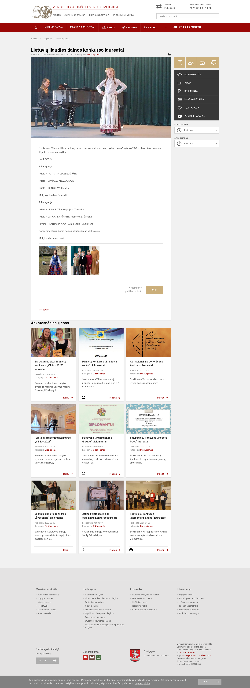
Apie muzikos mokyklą (48, 595)
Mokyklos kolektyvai (82, 27)
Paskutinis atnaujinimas (201, 7)
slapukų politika (142, 683)
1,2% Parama (188, 108)
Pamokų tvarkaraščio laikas (191, 598)
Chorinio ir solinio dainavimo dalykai (101, 598)
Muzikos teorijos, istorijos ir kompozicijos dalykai (104, 626)
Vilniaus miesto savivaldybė (156, 655)
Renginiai (129, 27)
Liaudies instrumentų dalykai (98, 609)
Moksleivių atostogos (189, 613)
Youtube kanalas (191, 116)
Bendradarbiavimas (47, 609)
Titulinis (34, 38)
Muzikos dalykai (53, 27)
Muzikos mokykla (99, 15)
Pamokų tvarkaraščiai (170, 6)
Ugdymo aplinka (45, 598)
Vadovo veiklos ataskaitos (144, 609)
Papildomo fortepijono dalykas (99, 613)
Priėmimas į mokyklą (188, 606)
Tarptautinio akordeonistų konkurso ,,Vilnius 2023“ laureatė (50, 365)
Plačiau (65, 397)
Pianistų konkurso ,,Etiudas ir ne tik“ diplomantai (99, 363)
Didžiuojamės (62, 38)
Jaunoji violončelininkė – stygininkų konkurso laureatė (99, 515)
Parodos (151, 27)
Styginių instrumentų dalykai (98, 621)
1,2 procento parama (188, 602)
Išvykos (109, 27)
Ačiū (154, 290)
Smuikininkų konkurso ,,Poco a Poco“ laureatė (148, 439)
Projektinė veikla (123, 15)
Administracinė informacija (69, 15)
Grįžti (46, 309)
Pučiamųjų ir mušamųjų (95, 617)
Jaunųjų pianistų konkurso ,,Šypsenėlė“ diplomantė (50, 515)
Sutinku (204, 682)
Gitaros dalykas (92, 606)
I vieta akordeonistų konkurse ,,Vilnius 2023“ (53, 439)
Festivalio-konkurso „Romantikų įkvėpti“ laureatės (148, 515)
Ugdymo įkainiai (186, 595)
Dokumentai (187, 91)
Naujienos (47, 38)
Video (184, 83)
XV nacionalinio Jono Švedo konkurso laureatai (146, 363)
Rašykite (42, 660)
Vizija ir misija (44, 602)
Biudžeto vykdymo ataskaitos (145, 595)
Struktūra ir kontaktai (187, 27)
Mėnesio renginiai (190, 99)
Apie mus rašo (44, 613)
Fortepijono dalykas (94, 602)
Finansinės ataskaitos (142, 598)
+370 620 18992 (187, 652)
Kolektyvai (43, 606)
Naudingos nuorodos (189, 609)
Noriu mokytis (189, 75)
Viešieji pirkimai (139, 602)
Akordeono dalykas (94, 595)
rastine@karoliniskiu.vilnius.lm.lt (196, 655)
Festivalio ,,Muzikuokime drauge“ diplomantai (97, 439)
